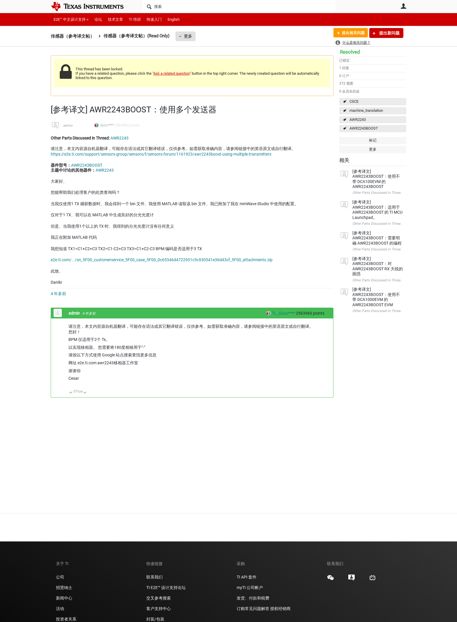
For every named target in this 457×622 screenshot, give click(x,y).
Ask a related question (171, 73)
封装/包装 (155, 619)
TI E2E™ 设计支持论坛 (166, 587)
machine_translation (366, 110)
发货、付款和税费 (253, 598)
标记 (373, 140)
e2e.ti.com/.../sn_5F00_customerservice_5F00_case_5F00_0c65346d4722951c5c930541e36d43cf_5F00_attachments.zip (162, 259)
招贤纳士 (64, 587)
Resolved (350, 52)
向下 (84, 393)
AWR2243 (357, 119)
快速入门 (154, 19)
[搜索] (239, 6)
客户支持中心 (158, 608)
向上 (70, 393)
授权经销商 (280, 608)
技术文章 (115, 19)
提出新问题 (389, 33)
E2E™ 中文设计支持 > (71, 19)
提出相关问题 (352, 33)
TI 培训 (135, 19)
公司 (60, 577)
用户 (403, 6)
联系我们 (154, 577)
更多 (188, 36)
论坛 (98, 19)
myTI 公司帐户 (250, 587)
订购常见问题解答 (253, 608)
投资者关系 (66, 619)
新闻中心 (64, 598)
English (174, 19)
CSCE (353, 101)
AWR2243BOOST (363, 128)
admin (68, 125)
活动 (60, 608)
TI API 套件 (246, 577)
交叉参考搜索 (158, 598)
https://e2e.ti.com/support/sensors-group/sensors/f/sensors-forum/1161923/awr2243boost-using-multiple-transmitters (161, 154)
